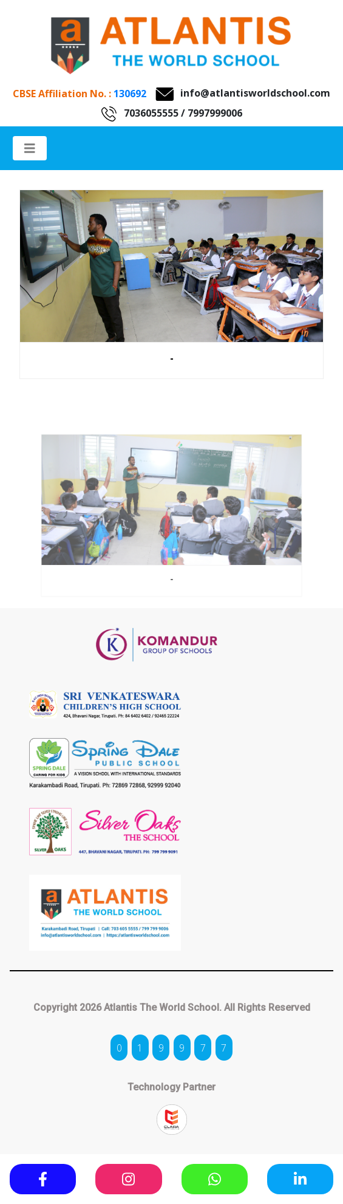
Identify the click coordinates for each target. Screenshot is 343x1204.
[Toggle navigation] (30, 148)
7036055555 (151, 113)
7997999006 (215, 113)
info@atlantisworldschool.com (255, 93)
